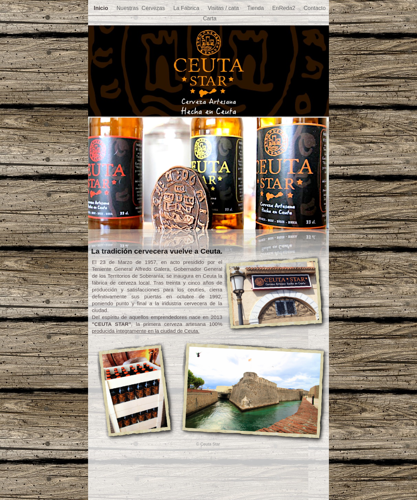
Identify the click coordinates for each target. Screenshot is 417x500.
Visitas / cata (224, 8)
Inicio (101, 8)
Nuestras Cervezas (142, 8)
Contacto (314, 8)
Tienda (256, 8)
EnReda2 (284, 8)
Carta (209, 18)
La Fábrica (187, 8)
